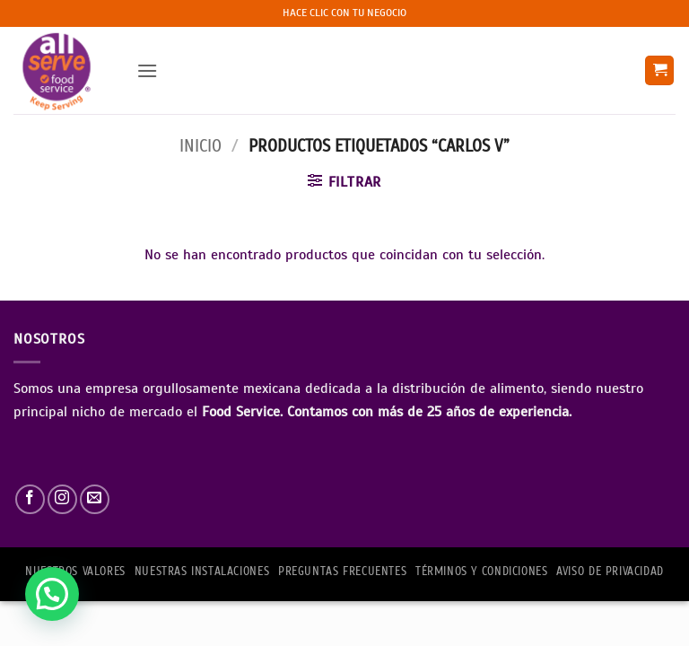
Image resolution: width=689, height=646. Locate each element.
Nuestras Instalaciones (202, 571)
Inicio (200, 145)
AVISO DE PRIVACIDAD (610, 571)
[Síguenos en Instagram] (62, 499)
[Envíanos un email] (94, 499)
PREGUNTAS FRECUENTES (342, 571)
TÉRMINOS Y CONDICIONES (481, 571)
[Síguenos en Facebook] (30, 499)
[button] (147, 70)
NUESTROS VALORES (75, 571)
